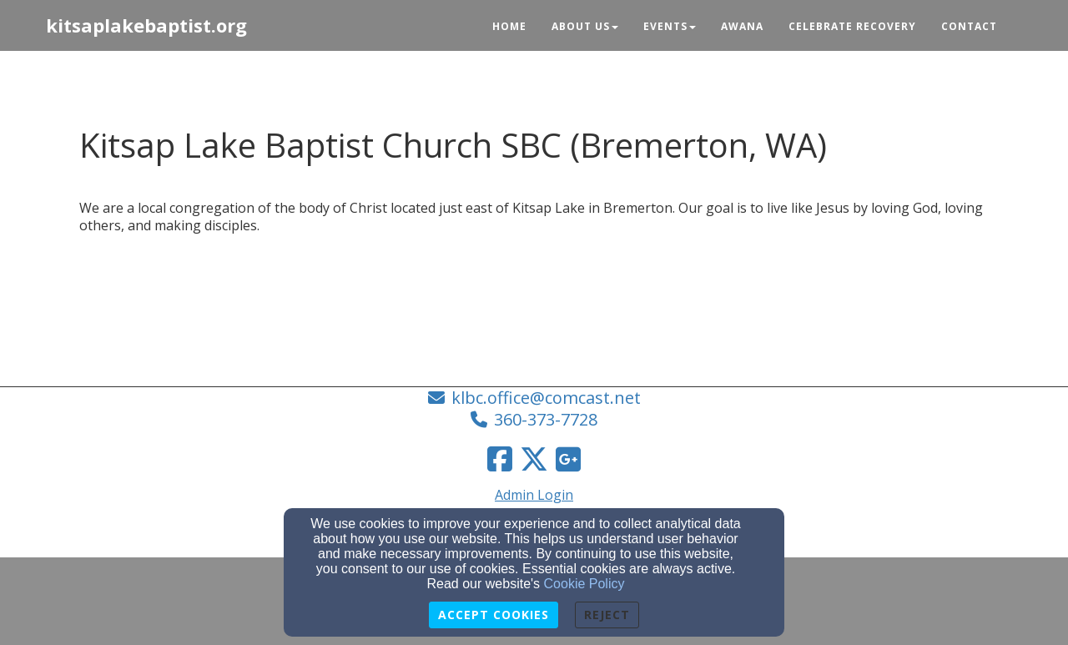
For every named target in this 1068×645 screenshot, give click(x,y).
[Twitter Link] (534, 459)
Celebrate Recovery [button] (852, 26)
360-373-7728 (545, 419)
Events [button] (669, 26)
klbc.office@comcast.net (546, 397)
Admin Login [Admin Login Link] (534, 495)
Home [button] (509, 26)
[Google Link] (568, 459)
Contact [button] (969, 26)
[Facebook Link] (499, 459)
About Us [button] (585, 26)
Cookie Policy (584, 584)
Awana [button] (742, 26)
